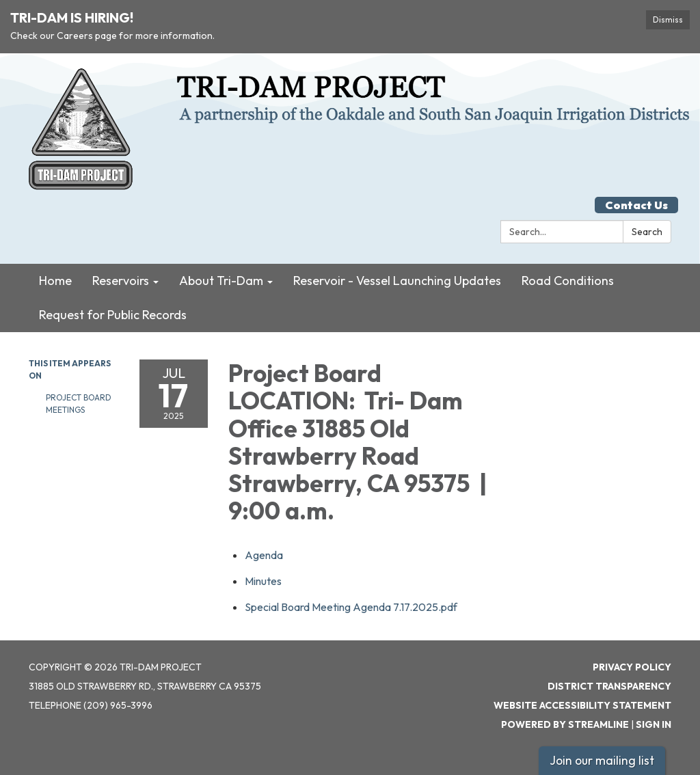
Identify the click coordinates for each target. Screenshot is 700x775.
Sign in (653, 724)
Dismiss (668, 19)
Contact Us (636, 205)
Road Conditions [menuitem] (568, 280)
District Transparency (609, 686)
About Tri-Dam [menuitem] (221, 280)
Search (647, 232)
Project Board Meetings (78, 403)
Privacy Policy (632, 667)
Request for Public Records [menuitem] (113, 315)
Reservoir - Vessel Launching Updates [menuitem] (397, 280)
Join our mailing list (602, 760)
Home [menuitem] (55, 280)
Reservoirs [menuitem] (120, 280)
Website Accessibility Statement (582, 705)
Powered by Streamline (565, 724)
